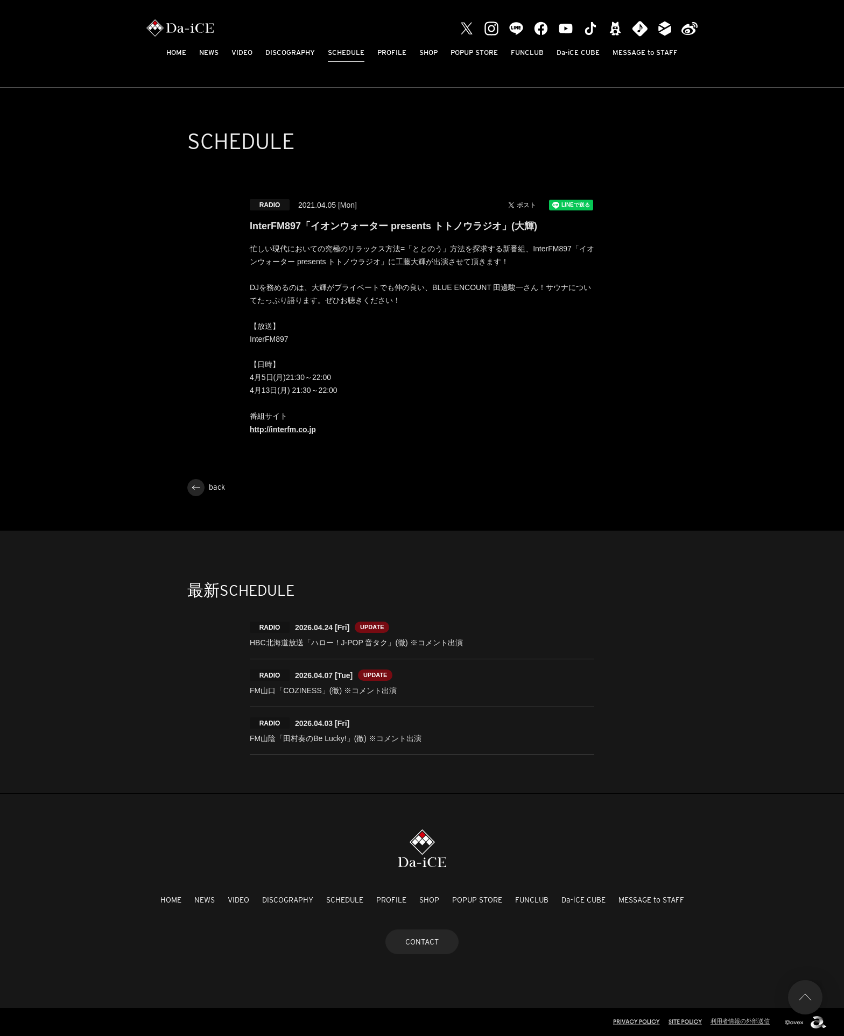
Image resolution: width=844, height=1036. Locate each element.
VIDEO (241, 52)
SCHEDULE (346, 52)
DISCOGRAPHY (290, 52)
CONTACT (422, 942)
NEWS (209, 52)
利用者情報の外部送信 (740, 1021)
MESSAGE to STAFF (645, 52)
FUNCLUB (527, 52)
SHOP (428, 52)
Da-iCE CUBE (578, 52)
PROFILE (391, 52)
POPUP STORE (474, 52)
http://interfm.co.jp (283, 429)
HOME (176, 52)
